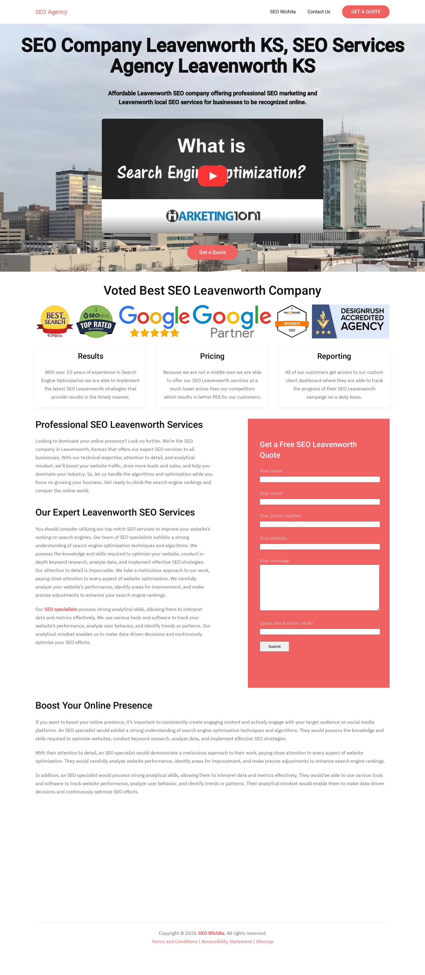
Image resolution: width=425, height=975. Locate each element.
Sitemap (265, 950)
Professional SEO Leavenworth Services (119, 425)
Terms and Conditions (174, 950)
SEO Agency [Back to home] (51, 12)
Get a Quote (212, 252)
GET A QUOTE (365, 11)
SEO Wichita (283, 11)
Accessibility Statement (227, 950)
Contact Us (319, 11)
